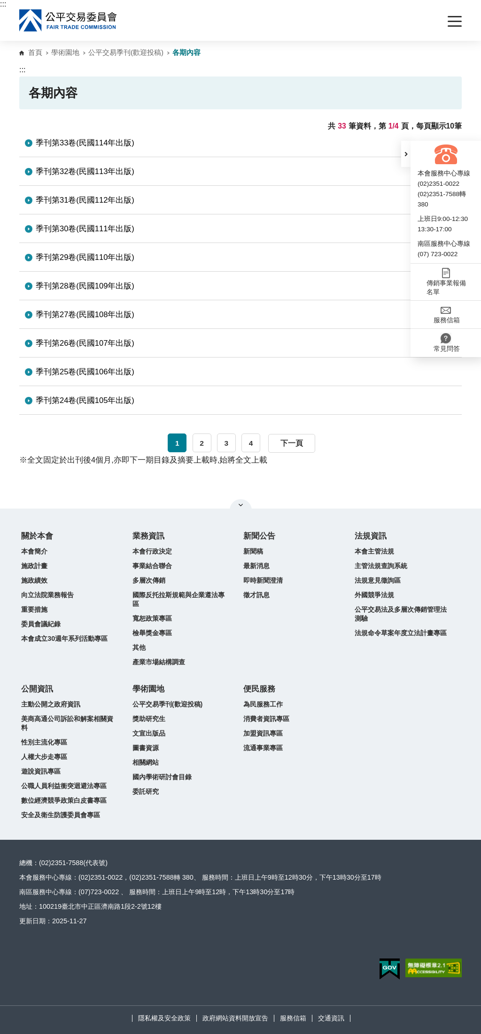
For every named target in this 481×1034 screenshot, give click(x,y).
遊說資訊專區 (41, 771)
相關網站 (145, 762)
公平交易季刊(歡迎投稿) (125, 52)
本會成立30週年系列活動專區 (64, 638)
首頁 (35, 52)
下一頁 (291, 443)
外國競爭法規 (374, 595)
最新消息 (256, 566)
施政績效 (34, 580)
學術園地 (65, 52)
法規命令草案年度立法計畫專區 (401, 633)
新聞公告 (259, 536)
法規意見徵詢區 (378, 580)
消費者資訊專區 (266, 718)
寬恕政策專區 (152, 618)
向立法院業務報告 (47, 595)
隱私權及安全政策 (164, 1018)
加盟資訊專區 (263, 733)
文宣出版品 (148, 733)
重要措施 (34, 609)
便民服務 (259, 688)
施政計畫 (34, 566)
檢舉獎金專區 (152, 633)
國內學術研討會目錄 (162, 777)
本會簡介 (34, 551)
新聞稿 (253, 551)
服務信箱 (293, 1018)
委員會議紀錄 (41, 624)
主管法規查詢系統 (381, 566)
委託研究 (145, 791)
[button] (406, 154)
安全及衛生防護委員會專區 (60, 815)
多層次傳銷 (148, 580)
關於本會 (37, 536)
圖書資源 (145, 748)
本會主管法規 (374, 551)
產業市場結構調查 (158, 662)
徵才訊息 (256, 595)
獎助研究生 (148, 718)
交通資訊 (331, 1018)
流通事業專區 (263, 748)
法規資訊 (371, 536)
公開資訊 (37, 688)
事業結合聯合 (152, 566)
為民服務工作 (263, 704)
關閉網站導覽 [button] (241, 504)
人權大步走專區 (44, 756)
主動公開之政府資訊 (50, 704)
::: (3, 4)
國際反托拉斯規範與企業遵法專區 (178, 599)
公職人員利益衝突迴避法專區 (64, 786)
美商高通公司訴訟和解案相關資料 (67, 723)
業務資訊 (148, 536)
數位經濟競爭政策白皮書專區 (64, 800)
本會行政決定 (152, 551)
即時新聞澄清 (263, 580)
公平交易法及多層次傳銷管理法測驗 (401, 614)
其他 (139, 647)
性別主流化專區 (44, 742)
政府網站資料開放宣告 (235, 1018)
